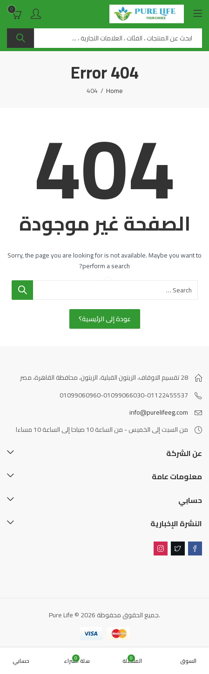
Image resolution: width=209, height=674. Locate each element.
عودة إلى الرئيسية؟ (105, 319)
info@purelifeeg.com (158, 412)
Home (114, 91)
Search (20, 38)
